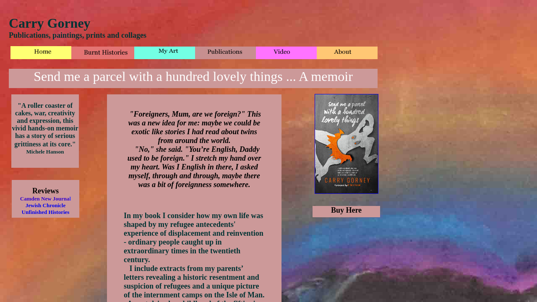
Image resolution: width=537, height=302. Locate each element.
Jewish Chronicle (45, 205)
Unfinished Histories (46, 212)
